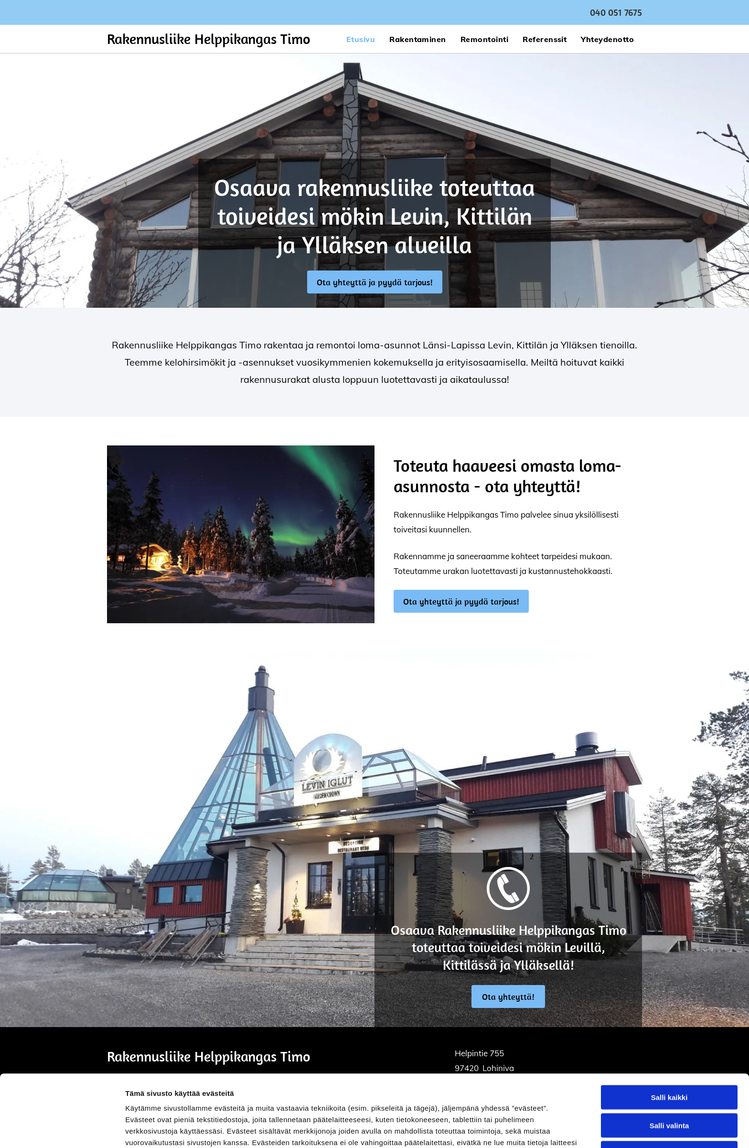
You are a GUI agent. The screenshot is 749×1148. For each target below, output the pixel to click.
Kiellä (669, 1086)
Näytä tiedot (511, 1129)
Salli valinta (669, 1058)
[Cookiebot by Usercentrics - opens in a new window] (62, 1129)
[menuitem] (360, 39)
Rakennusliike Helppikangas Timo (208, 39)
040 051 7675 (616, 12)
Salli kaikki (669, 1030)
